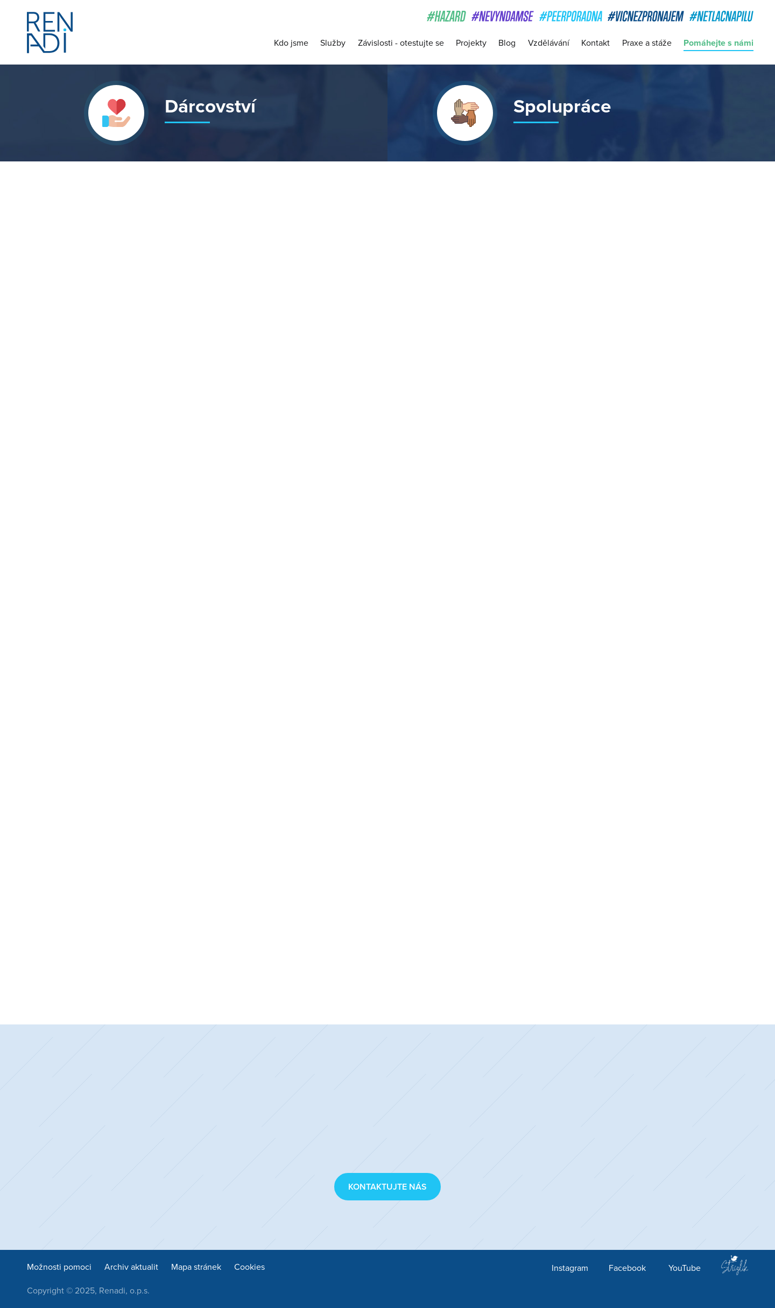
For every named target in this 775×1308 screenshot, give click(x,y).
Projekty (471, 43)
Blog (507, 43)
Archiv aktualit (131, 1267)
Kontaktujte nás (387, 1187)
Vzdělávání (548, 43)
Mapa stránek (196, 1267)
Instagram (570, 1268)
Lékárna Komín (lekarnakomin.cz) (408, 915)
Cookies (249, 1267)
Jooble (354, 586)
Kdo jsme (291, 43)
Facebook (627, 1268)
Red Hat (430, 448)
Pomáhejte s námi (718, 43)
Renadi (50, 32)
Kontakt (595, 43)
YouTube (684, 1268)
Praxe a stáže (647, 43)
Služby (333, 43)
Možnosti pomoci (59, 1267)
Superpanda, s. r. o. (380, 546)
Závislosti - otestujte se (401, 43)
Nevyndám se (461, 462)
